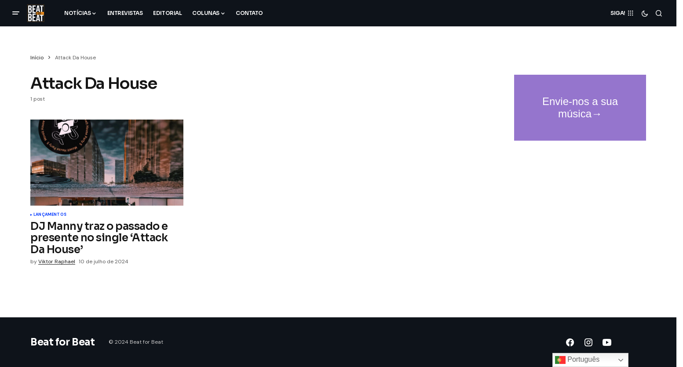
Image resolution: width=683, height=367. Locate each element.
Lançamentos (49, 215)
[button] (16, 13)
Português (577, 360)
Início (37, 57)
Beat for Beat (62, 342)
